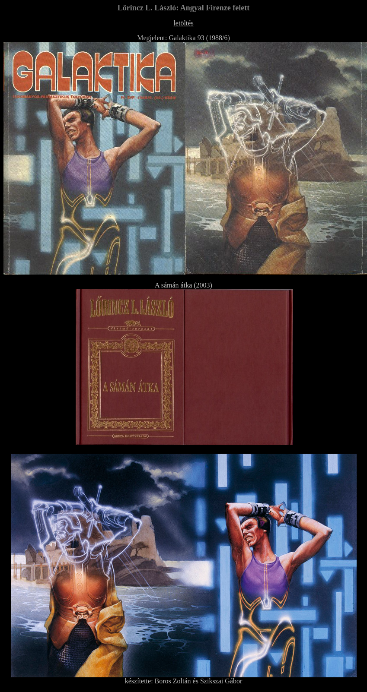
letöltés (183, 23)
